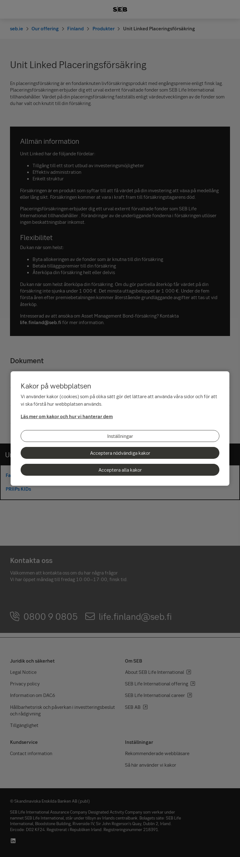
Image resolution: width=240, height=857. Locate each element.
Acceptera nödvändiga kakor (120, 453)
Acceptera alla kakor (120, 470)
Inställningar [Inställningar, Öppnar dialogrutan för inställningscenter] (120, 436)
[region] (120, 428)
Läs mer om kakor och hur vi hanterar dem (67, 416)
